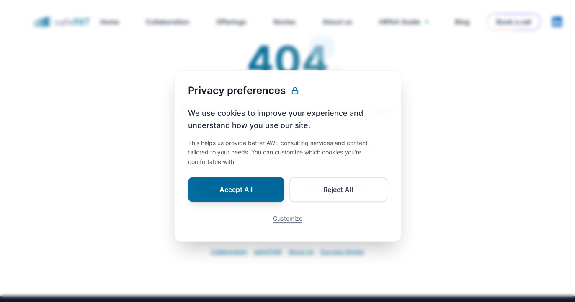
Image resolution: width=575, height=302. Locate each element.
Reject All (338, 195)
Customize (287, 224)
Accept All (236, 195)
